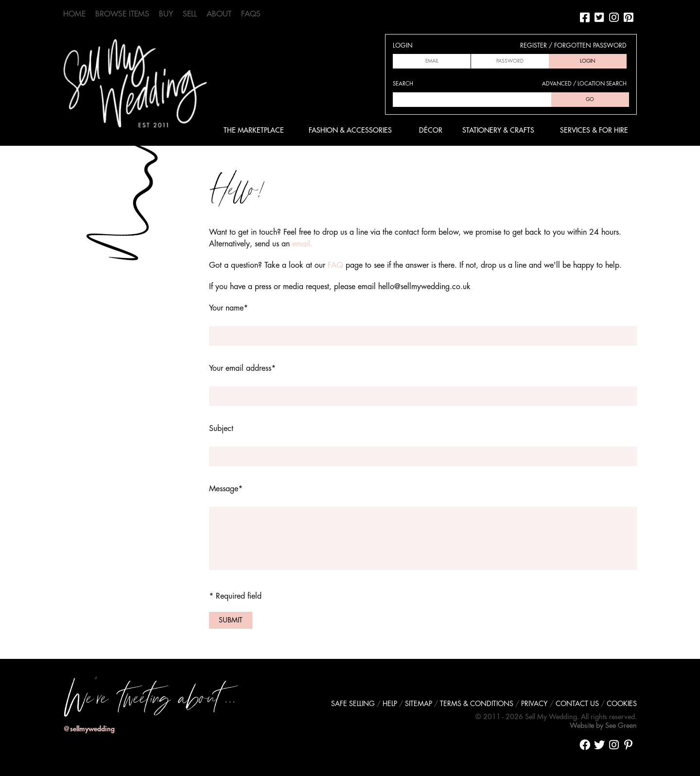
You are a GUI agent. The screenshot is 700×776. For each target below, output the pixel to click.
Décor (430, 130)
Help (390, 703)
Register (533, 45)
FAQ (335, 265)
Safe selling (353, 703)
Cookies (622, 703)
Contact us (577, 703)
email (301, 244)
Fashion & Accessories (350, 130)
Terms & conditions (476, 703)
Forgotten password (590, 45)
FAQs (251, 14)
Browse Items (122, 14)
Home (74, 14)
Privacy (534, 703)
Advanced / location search (584, 83)
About (219, 14)
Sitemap (418, 703)
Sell (190, 14)
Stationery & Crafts (498, 130)
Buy (166, 14)
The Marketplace (254, 130)
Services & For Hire (594, 130)
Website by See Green (603, 725)
